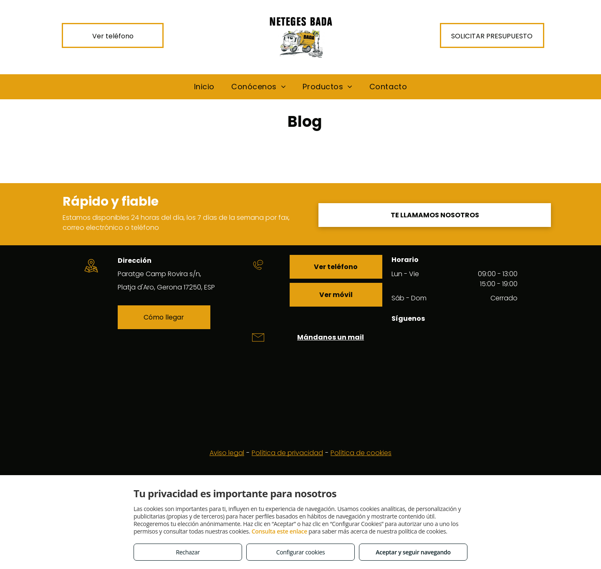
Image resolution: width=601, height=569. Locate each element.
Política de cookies (361, 453)
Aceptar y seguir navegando (413, 552)
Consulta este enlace (279, 531)
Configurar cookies (300, 552)
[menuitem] (204, 86)
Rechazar (187, 552)
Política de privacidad (287, 453)
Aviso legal (227, 453)
